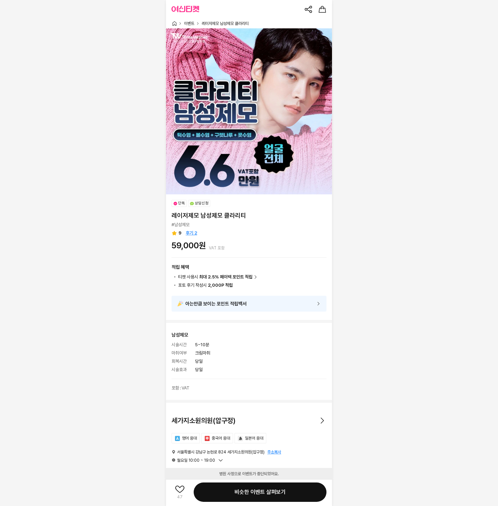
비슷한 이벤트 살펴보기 (260, 492)
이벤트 (189, 23)
